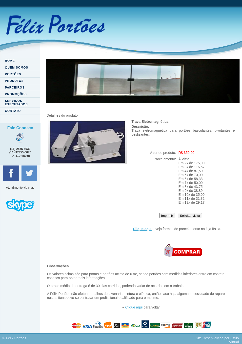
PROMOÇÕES (16, 94)
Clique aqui (133, 307)
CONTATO (13, 111)
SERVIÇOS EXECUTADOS (16, 102)
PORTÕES (13, 74)
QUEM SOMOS (16, 67)
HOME (10, 61)
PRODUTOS (14, 81)
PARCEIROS (14, 87)
